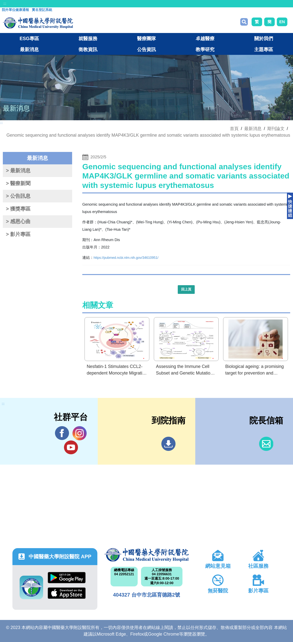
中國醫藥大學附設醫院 (146, 555)
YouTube (71, 447)
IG (79, 433)
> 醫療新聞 (18, 183)
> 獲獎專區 (18, 209)
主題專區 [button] (263, 49)
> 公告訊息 (18, 196)
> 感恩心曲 (18, 221)
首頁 (234, 128)
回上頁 (186, 289)
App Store (67, 593)
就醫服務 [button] (88, 38)
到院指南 (168, 444)
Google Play (67, 577)
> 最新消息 (18, 170)
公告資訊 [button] (146, 49)
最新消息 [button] (29, 49)
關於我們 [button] (263, 38)
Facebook (62, 433)
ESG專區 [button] (29, 38)
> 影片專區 (18, 234)
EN (282, 21)
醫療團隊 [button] (146, 38)
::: (4, 3)
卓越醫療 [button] (205, 38)
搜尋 (244, 22)
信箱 (266, 444)
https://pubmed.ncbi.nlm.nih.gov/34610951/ (126, 258)
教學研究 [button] (205, 49)
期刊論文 (276, 128)
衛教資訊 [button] (88, 49)
